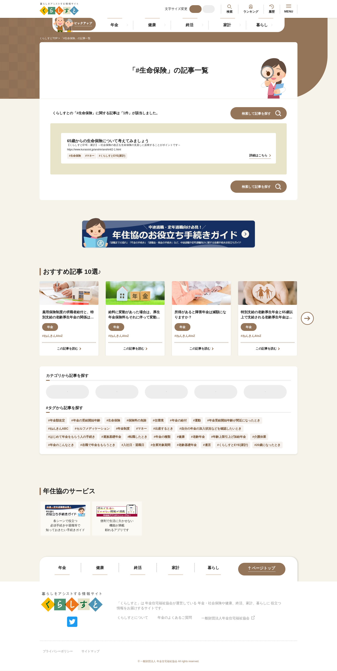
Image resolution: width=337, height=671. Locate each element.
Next (307, 318)
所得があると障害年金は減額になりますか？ (200, 314)
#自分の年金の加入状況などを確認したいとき (210, 428)
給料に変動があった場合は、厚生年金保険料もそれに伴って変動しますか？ (134, 315)
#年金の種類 (162, 437)
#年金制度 (123, 428)
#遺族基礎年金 (111, 437)
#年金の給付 (178, 420)
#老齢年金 (198, 437)
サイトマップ (90, 651)
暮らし (262, 25)
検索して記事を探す (256, 113)
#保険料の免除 (136, 420)
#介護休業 (259, 437)
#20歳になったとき (267, 445)
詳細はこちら (258, 155)
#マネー (90, 155)
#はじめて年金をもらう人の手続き (71, 437)
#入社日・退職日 (133, 445)
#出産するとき (163, 428)
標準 (196, 9)
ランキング (250, 12)
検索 (230, 12)
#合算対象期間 (160, 445)
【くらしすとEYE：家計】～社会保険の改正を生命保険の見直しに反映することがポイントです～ (124, 145)
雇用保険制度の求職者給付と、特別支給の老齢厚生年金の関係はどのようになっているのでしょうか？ (68, 315)
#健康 (181, 437)
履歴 (272, 12)
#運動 (197, 420)
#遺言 (207, 445)
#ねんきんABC (58, 428)
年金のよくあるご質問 (175, 618)
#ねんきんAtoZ (52, 336)
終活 (189, 25)
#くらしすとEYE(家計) (112, 155)
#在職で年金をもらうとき (97, 445)
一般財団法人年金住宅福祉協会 (228, 617)
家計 (227, 25)
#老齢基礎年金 (187, 445)
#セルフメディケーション (92, 428)
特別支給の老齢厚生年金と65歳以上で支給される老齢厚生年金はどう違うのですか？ (267, 315)
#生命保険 (75, 155)
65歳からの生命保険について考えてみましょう (108, 141)
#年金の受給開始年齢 (85, 420)
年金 (114, 25)
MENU (288, 9)
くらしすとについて (132, 618)
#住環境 (158, 420)
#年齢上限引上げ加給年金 (228, 437)
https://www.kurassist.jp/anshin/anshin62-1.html (94, 149)
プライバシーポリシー (58, 651)
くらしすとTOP (49, 38)
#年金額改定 (56, 420)
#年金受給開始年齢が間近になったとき (233, 420)
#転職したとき (137, 437)
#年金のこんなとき (61, 445)
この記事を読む (67, 348)
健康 (152, 25)
